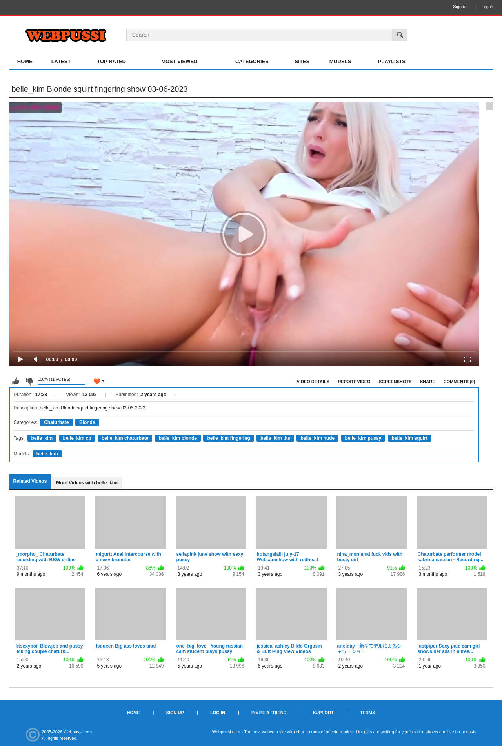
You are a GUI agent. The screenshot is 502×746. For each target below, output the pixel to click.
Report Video (354, 381)
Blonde (87, 422)
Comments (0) (459, 381)
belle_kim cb (77, 438)
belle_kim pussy (363, 438)
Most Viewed (179, 61)
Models (340, 61)
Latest (61, 61)
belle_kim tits (275, 438)
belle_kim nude (317, 438)
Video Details (313, 381)
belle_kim (42, 438)
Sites (302, 61)
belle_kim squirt (409, 438)
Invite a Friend (269, 712)
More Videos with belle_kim (87, 483)
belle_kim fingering (228, 438)
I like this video (15, 381)
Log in (487, 6)
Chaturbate (56, 422)
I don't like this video (29, 381)
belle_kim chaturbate (125, 438)
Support (323, 712)
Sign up (460, 6)
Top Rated (111, 61)
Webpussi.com (78, 732)
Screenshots (395, 381)
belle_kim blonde (178, 438)
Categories (252, 61)
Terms (367, 712)
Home (25, 61)
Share (427, 381)
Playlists (392, 61)
